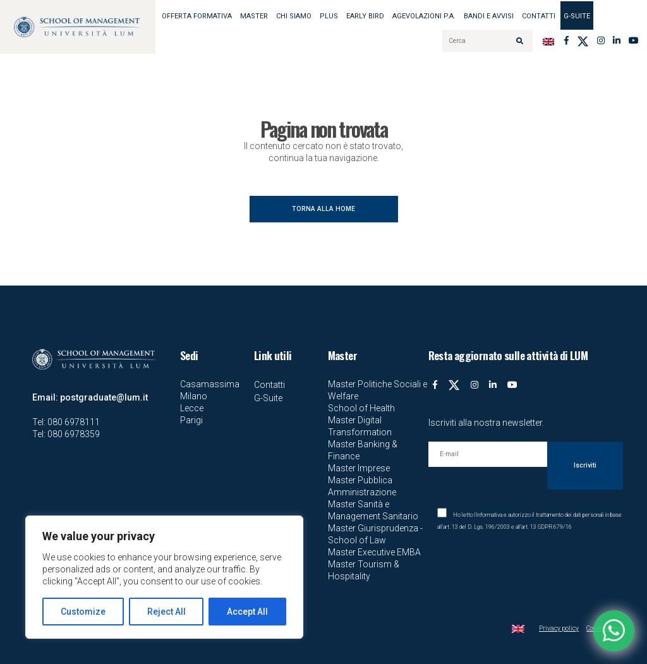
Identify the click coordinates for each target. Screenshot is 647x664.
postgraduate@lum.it (104, 397)
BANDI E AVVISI (489, 16)
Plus (329, 16)
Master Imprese (359, 468)
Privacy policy (559, 628)
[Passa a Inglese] (548, 41)
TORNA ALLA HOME (323, 208)
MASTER (254, 16)
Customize (83, 612)
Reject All (166, 612)
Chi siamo (293, 16)
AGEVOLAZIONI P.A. (424, 16)
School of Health (361, 408)
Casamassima (209, 384)
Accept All (247, 612)
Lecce (191, 408)
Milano (193, 396)
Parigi (191, 420)
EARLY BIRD (365, 16)
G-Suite (577, 16)
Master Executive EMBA (374, 552)
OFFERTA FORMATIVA (197, 16)
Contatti (538, 16)
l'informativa (488, 515)
